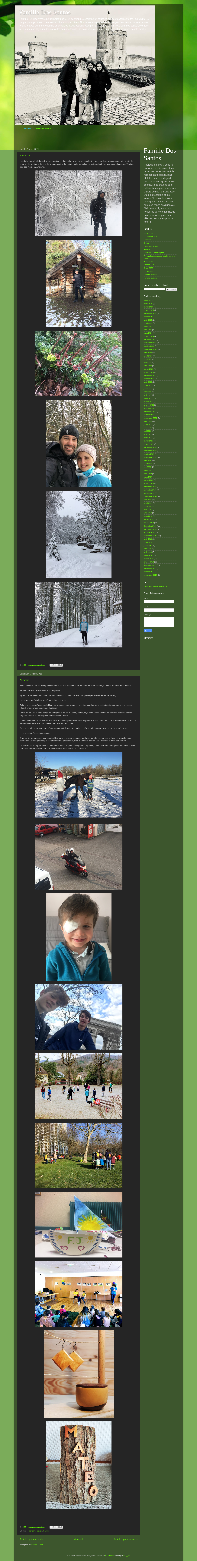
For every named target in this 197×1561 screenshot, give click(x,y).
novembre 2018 (150, 529)
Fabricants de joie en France (155, 586)
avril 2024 (148, 330)
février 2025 (148, 307)
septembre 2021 (150, 418)
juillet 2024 (148, 323)
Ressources (148, 261)
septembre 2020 (150, 457)
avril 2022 (148, 395)
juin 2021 (147, 428)
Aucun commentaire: (37, 665)
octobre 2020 (149, 454)
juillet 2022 (148, 385)
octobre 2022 (149, 379)
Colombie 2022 (150, 240)
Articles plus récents (31, 1539)
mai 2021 (147, 431)
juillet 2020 (148, 464)
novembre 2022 (150, 375)
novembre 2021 (150, 411)
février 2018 (148, 559)
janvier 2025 (149, 310)
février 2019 (148, 519)
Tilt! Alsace (148, 271)
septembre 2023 (150, 349)
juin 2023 (147, 359)
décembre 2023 (150, 339)
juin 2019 (147, 506)
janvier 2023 (149, 372)
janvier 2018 (149, 562)
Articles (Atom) (37, 1545)
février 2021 (148, 441)
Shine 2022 (148, 268)
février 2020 (148, 480)
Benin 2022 (148, 233)
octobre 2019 (149, 493)
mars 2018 (148, 555)
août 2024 (148, 320)
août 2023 (148, 353)
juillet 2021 (148, 425)
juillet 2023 (148, 356)
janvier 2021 (149, 444)
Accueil (78, 1539)
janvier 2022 (149, 405)
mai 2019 (147, 510)
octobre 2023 (149, 346)
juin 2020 (147, 467)
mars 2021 (148, 438)
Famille (46, 1531)
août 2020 (148, 461)
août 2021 (148, 421)
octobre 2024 (149, 317)
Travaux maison (150, 278)
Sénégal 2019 (149, 265)
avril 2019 (148, 513)
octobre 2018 (149, 532)
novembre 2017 (150, 568)
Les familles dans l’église (154, 253)
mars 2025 (148, 304)
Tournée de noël (150, 275)
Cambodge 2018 (150, 236)
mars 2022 (148, 398)
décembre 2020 (150, 447)
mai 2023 (147, 362)
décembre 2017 (150, 565)
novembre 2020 (150, 451)
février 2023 (148, 369)
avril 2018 (148, 552)
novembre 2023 (150, 343)
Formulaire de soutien (42, 128)
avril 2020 (148, 474)
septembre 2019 (150, 496)
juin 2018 (147, 545)
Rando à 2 (25, 155)
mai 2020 (147, 470)
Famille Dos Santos (45, 12)
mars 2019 (148, 516)
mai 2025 (147, 300)
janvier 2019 (149, 523)
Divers (146, 243)
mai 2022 (147, 392)
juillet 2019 (148, 503)
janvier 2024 (149, 336)
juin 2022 (147, 389)
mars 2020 (148, 477)
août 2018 (148, 539)
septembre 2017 (150, 575)
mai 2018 (147, 549)
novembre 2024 (150, 313)
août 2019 (148, 500)
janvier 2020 (149, 483)
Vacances (24, 680)
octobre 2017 (149, 572)
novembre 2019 (150, 490)
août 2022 (148, 382)
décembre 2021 (150, 408)
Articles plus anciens (125, 1539)
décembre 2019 (150, 487)
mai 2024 (147, 326)
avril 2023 (148, 366)
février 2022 (148, 402)
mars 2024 (148, 333)
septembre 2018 (150, 536)
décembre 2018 (150, 526)
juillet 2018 (148, 542)
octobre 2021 (149, 415)
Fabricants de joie (35, 1531)
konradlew (109, 1555)
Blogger (126, 1555)
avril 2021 (148, 434)
